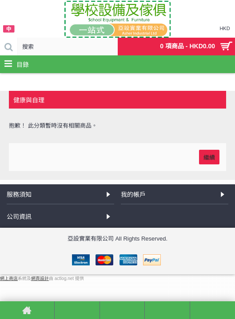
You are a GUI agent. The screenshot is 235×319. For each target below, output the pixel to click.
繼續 (209, 156)
